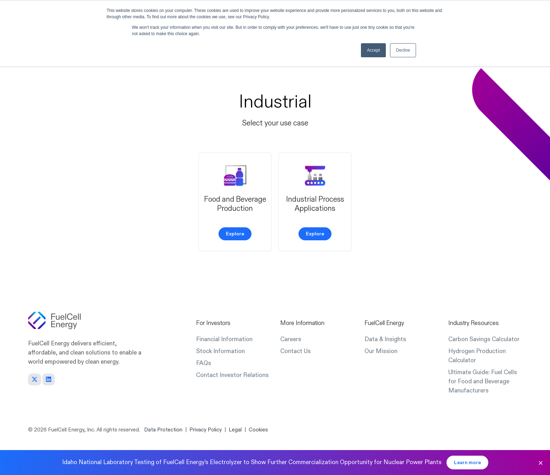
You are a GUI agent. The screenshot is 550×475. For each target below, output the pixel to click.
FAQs (203, 363)
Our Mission (380, 351)
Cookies (258, 430)
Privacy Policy (205, 430)
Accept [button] (373, 50)
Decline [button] (403, 50)
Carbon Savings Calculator (483, 339)
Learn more (467, 463)
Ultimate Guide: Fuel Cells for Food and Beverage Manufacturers (482, 381)
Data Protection (163, 430)
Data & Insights (385, 339)
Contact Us (295, 351)
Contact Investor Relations (232, 375)
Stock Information (220, 351)
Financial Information (224, 339)
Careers (290, 339)
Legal (235, 430)
